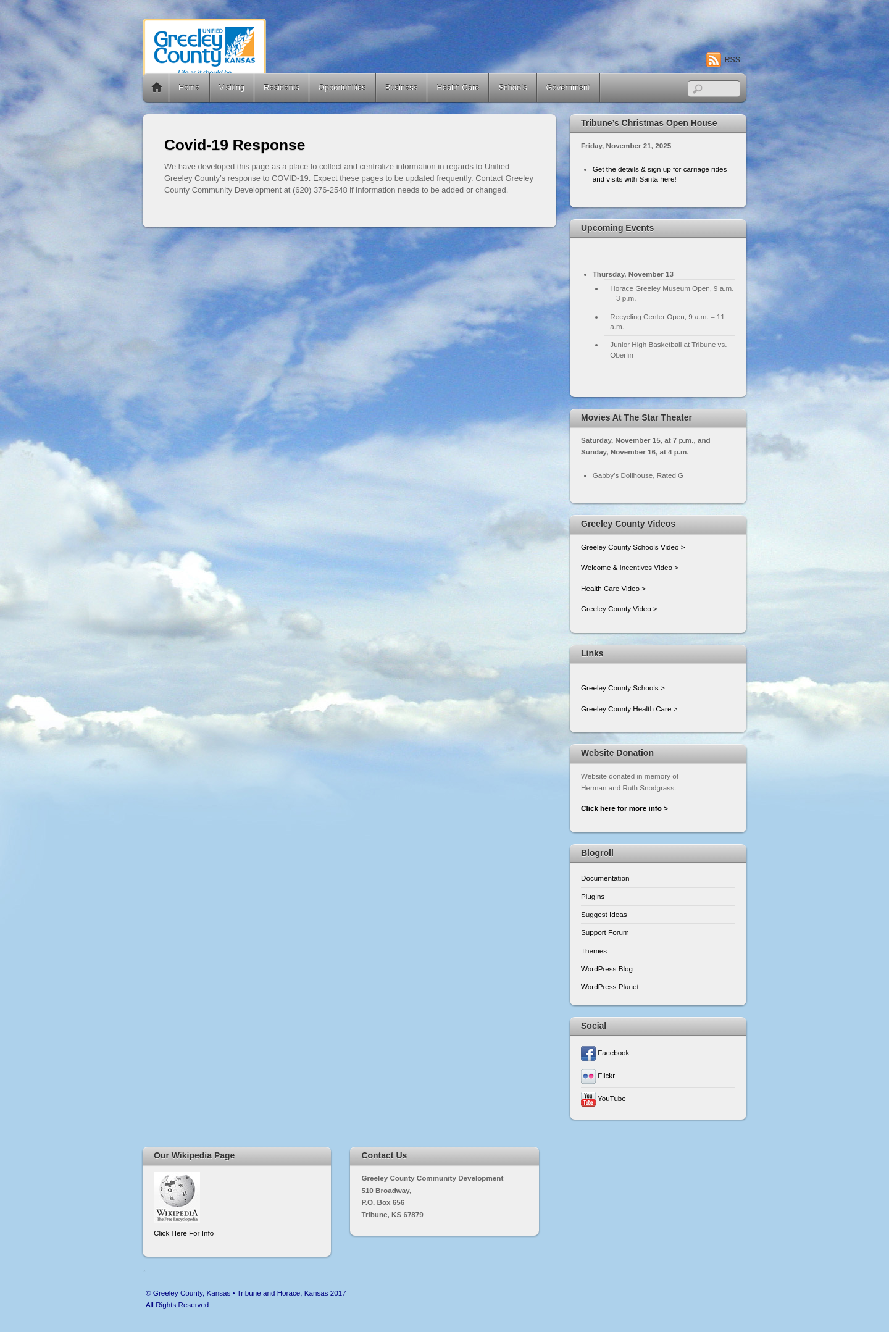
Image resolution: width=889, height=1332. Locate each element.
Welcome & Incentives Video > (629, 567)
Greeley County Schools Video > (633, 547)
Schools (512, 87)
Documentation (605, 878)
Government (568, 87)
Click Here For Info (184, 1233)
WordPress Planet (610, 986)
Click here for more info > (624, 808)
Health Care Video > (613, 588)
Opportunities (342, 87)
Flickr (598, 1075)
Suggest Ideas (604, 914)
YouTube (603, 1098)
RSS (732, 60)
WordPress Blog (607, 969)
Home (157, 87)
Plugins (592, 896)
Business (401, 87)
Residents (281, 87)
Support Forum (605, 932)
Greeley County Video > (619, 609)
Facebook (605, 1053)
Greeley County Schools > (623, 688)
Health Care (457, 87)
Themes (594, 951)
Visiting (232, 87)
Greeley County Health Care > (629, 709)
